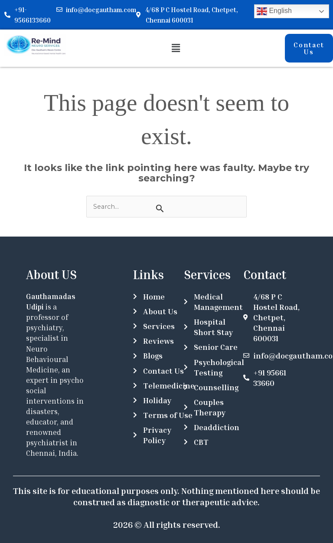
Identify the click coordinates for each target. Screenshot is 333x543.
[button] (175, 48)
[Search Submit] (160, 208)
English (274, 11)
